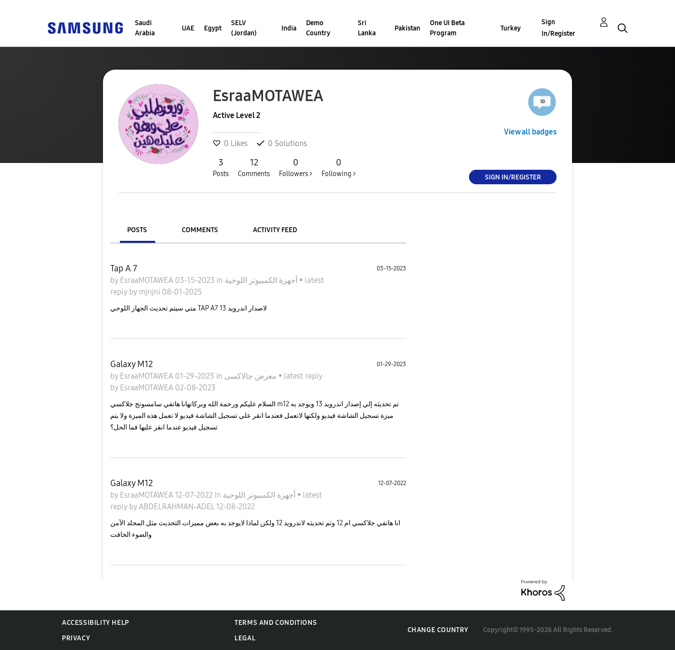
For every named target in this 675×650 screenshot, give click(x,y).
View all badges (530, 131)
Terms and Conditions (276, 623)
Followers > (295, 167)
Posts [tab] (137, 230)
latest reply (303, 376)
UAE (188, 28)
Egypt (212, 28)
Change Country (438, 630)
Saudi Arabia (145, 28)
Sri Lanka (367, 28)
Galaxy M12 (131, 364)
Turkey (510, 28)
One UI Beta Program (447, 28)
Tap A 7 (123, 268)
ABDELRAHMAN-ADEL (177, 506)
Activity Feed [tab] (275, 230)
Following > (339, 167)
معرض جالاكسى (251, 376)
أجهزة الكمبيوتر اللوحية (262, 280)
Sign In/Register (558, 28)
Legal (245, 638)
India (288, 28)
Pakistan (407, 28)
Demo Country (318, 28)
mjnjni (150, 291)
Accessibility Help (95, 623)
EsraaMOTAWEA (147, 280)
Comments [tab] (200, 230)
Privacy (76, 638)
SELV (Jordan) (244, 28)
